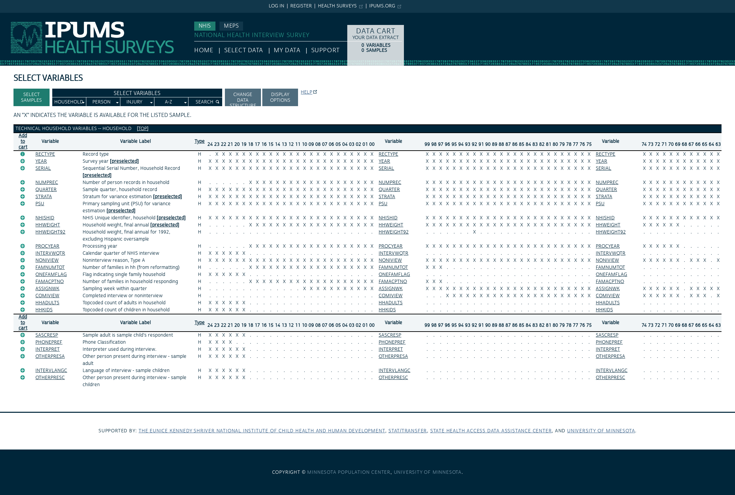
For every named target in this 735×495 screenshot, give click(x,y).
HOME (203, 50)
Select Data (243, 50)
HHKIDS (44, 310)
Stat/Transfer (407, 431)
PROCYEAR (47, 246)
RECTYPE (45, 154)
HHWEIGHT (47, 225)
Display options (280, 97)
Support (325, 50)
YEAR (41, 161)
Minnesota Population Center (348, 472)
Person (101, 102)
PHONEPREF (48, 342)
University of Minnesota (601, 431)
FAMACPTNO (49, 282)
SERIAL (43, 168)
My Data (287, 50)
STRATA (43, 197)
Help (306, 92)
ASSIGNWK (47, 289)
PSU (39, 204)
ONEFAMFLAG (51, 275)
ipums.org (382, 6)
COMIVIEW (47, 296)
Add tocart (23, 141)
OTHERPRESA (50, 356)
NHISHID (44, 218)
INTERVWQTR (50, 253)
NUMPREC (46, 183)
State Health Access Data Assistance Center (491, 431)
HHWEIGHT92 (50, 232)
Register (301, 6)
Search (204, 102)
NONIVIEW (47, 260)
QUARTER (46, 190)
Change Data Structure (243, 99)
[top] (142, 129)
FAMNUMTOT (50, 268)
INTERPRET (47, 349)
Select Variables (137, 93)
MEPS (231, 26)
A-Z (168, 102)
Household (68, 102)
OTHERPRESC (50, 378)
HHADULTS (47, 303)
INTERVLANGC (51, 371)
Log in (276, 6)
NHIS (205, 26)
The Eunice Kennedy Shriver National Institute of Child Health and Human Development (262, 431)
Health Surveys (337, 6)
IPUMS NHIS (14, 16)
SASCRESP (46, 335)
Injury (134, 102)
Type (200, 141)
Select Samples (31, 97)
